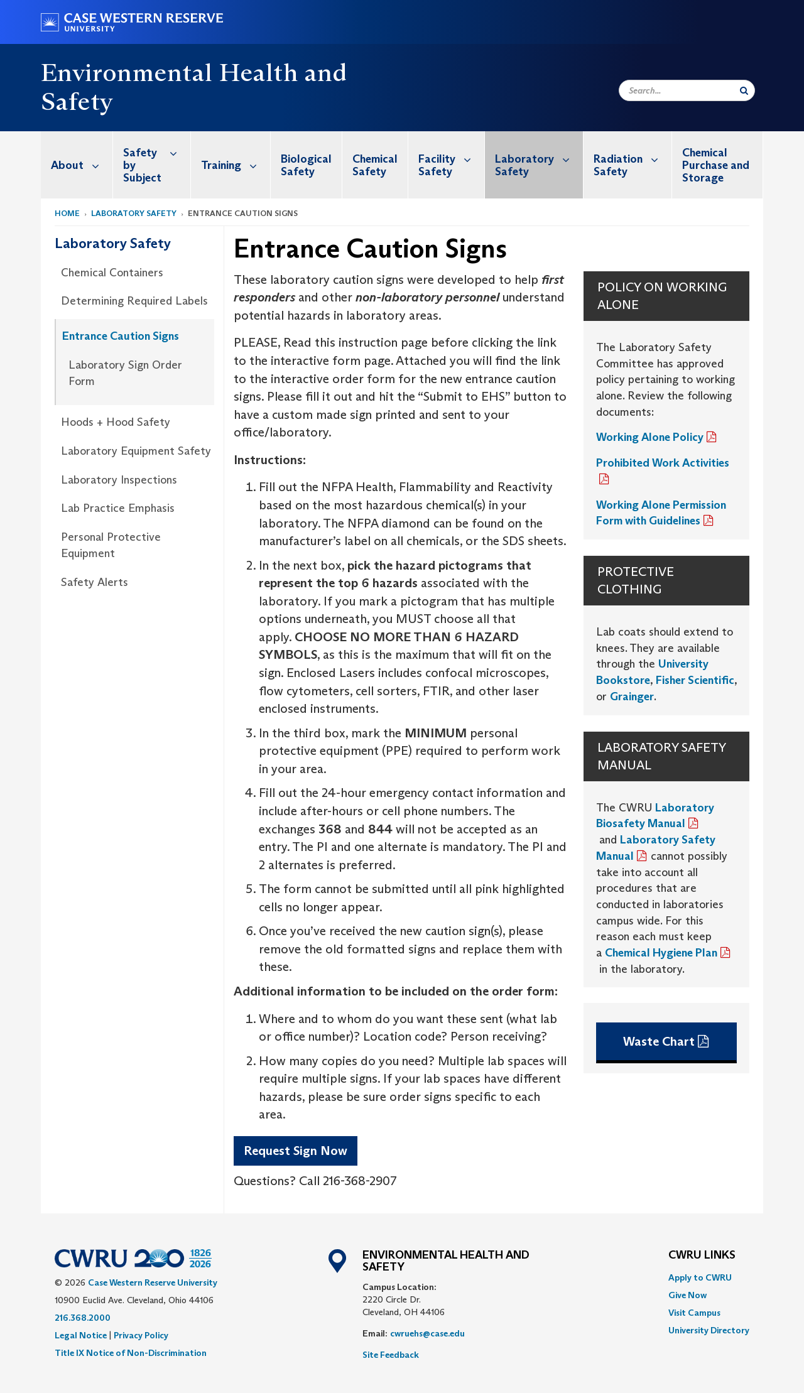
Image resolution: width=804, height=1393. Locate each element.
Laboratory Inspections (119, 480)
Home (67, 213)
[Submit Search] (744, 90)
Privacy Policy (141, 1335)
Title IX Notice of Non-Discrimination (131, 1352)
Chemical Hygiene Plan (661, 953)
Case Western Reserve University (152, 1282)
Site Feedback (390, 1354)
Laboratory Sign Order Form (125, 373)
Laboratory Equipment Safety (136, 451)
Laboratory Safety (539, 159)
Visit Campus (694, 1312)
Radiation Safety (632, 159)
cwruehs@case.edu (427, 1333)
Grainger (632, 696)
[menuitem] (77, 164)
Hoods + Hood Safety (115, 422)
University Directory (708, 1330)
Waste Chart (659, 1041)
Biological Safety (306, 165)
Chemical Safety (375, 165)
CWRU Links (702, 1255)
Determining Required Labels (134, 301)
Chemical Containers (112, 272)
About (81, 165)
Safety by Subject (156, 158)
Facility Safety (451, 159)
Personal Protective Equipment (111, 545)
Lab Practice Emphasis (118, 508)
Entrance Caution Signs (120, 336)
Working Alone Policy (650, 437)
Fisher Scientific (695, 680)
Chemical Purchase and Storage (715, 165)
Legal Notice (81, 1335)
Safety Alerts (94, 582)
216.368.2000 (83, 1317)
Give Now (687, 1295)
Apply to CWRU (700, 1277)
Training (235, 165)
